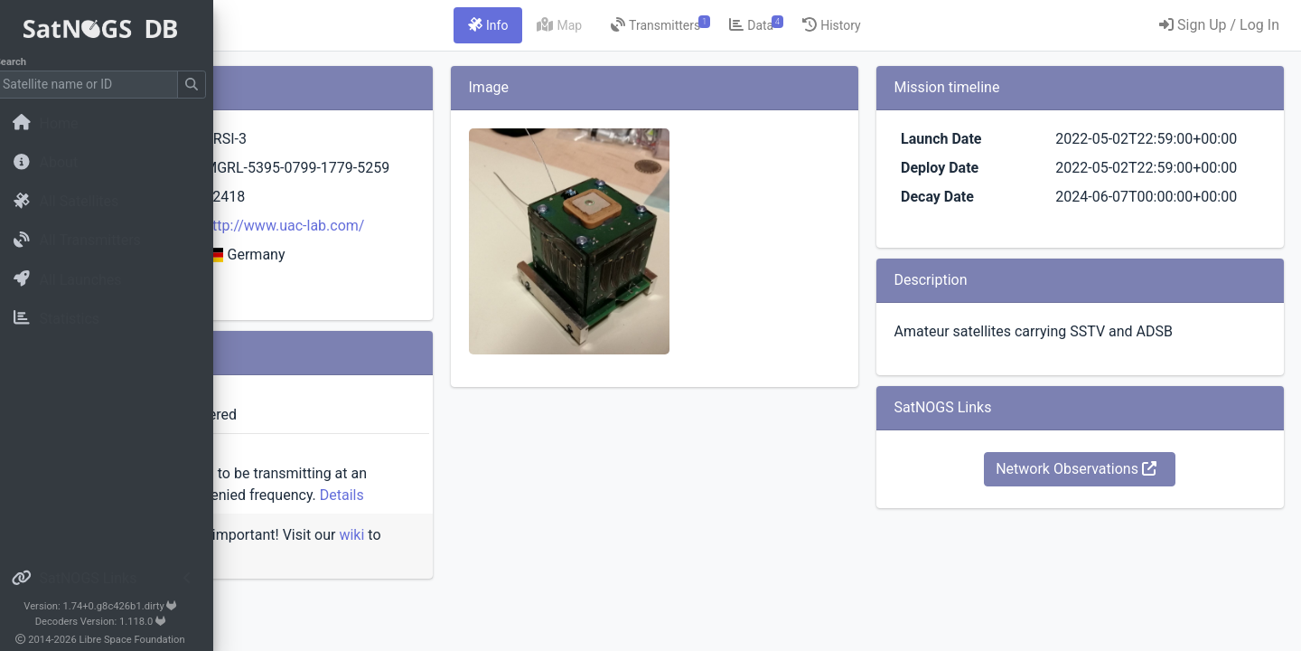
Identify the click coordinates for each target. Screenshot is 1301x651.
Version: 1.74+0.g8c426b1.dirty (112, 606)
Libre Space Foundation (145, 640)
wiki (282, 600)
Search (23, 62)
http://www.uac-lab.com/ (479, 247)
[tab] (600, 25)
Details (408, 538)
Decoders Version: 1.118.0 (113, 621)
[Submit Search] (204, 85)
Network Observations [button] (1114, 533)
